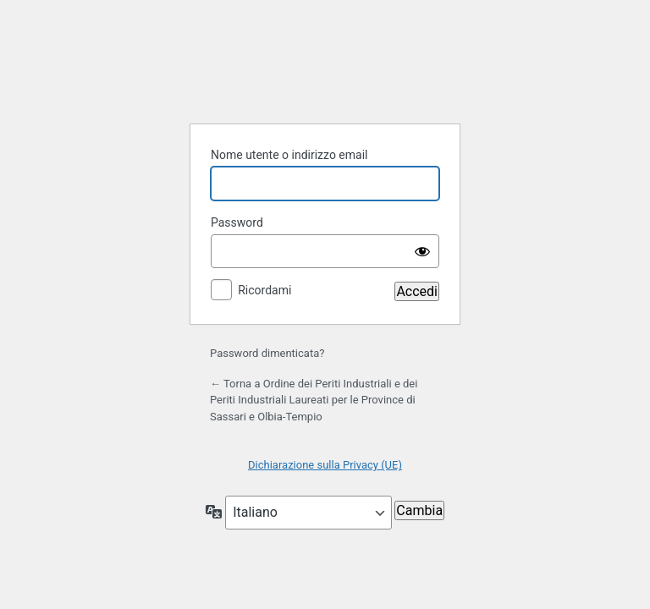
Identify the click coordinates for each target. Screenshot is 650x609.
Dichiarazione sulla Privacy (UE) (325, 464)
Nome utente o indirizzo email (289, 155)
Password (237, 222)
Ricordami (264, 290)
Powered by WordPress (325, 67)
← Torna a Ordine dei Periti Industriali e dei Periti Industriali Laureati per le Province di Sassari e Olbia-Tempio (313, 400)
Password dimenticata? (267, 353)
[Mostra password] (422, 251)
